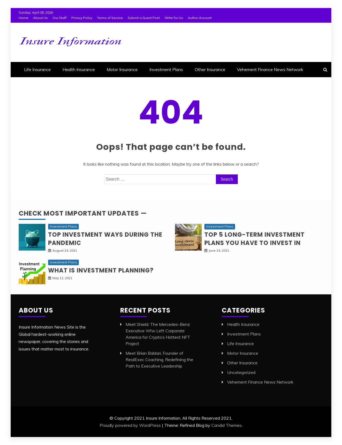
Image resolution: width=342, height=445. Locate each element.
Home (23, 18)
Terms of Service (110, 18)
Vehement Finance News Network (270, 69)
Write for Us (174, 18)
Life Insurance (37, 69)
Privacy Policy (81, 18)
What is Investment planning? (101, 270)
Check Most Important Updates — (83, 213)
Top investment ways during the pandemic (105, 239)
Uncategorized (241, 372)
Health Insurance (79, 69)
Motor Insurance (122, 69)
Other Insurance (210, 69)
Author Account (200, 18)
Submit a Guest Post (144, 18)
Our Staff (60, 18)
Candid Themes (226, 425)
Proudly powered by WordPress (130, 425)
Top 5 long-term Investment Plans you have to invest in (254, 239)
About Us (40, 18)
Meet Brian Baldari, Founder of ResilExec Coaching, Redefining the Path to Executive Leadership (159, 359)
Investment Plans (166, 69)
